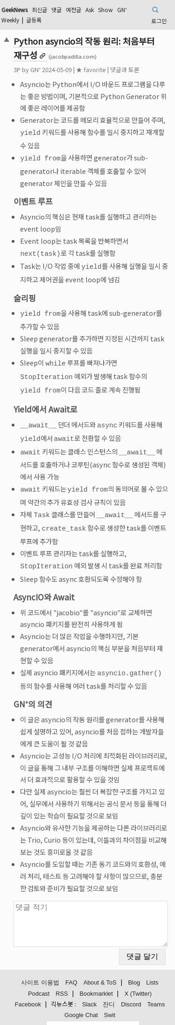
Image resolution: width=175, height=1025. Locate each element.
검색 (40, 1012)
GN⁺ (122, 9)
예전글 (73, 9)
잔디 (109, 989)
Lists (152, 967)
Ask (89, 9)
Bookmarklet (96, 978)
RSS (62, 978)
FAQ (71, 967)
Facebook (28, 989)
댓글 (56, 9)
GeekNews (14, 9)
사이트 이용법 (40, 967)
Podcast (38, 978)
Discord (131, 989)
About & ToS (100, 967)
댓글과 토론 (125, 69)
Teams (156, 989)
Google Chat (81, 1000)
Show (105, 9)
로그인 (159, 21)
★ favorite (91, 69)
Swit (109, 1000)
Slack (89, 989)
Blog (134, 967)
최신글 (39, 9)
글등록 (34, 20)
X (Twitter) (138, 978)
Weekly (10, 20)
